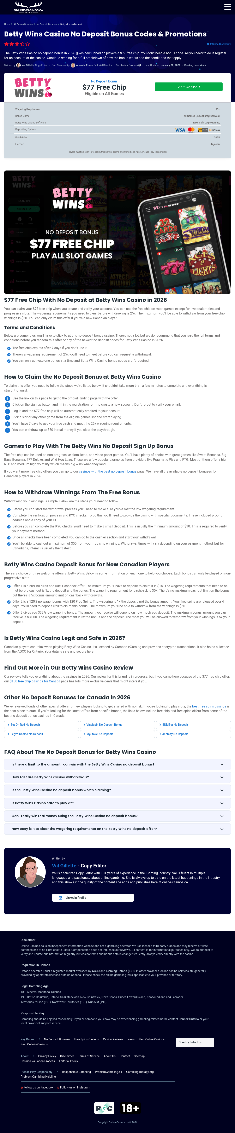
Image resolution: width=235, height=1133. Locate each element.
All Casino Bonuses (23, 24)
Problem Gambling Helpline (38, 1076)
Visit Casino (188, 87)
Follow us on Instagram (73, 1087)
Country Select (190, 1042)
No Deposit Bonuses (46, 24)
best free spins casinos (209, 706)
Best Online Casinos (152, 1039)
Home (7, 24)
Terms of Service (89, 1056)
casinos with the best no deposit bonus (108, 471)
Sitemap (139, 1056)
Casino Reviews (113, 1039)
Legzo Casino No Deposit (25, 734)
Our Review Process (128, 65)
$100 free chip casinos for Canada (35, 681)
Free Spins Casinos (86, 1039)
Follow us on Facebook (37, 1087)
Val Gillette (65, 866)
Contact (125, 1056)
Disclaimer (67, 1056)
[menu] (227, 7)
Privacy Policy (47, 1056)
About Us (110, 1056)
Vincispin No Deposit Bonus (102, 724)
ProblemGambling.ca (108, 1072)
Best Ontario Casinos (34, 1044)
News (131, 1039)
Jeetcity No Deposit (173, 734)
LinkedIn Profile (72, 898)
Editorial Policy (68, 1061)
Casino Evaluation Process (38, 1061)
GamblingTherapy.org (140, 1072)
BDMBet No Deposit (173, 724)
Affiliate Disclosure (219, 44)
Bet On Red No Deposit (23, 724)
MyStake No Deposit (98, 734)
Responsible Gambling (76, 1072)
